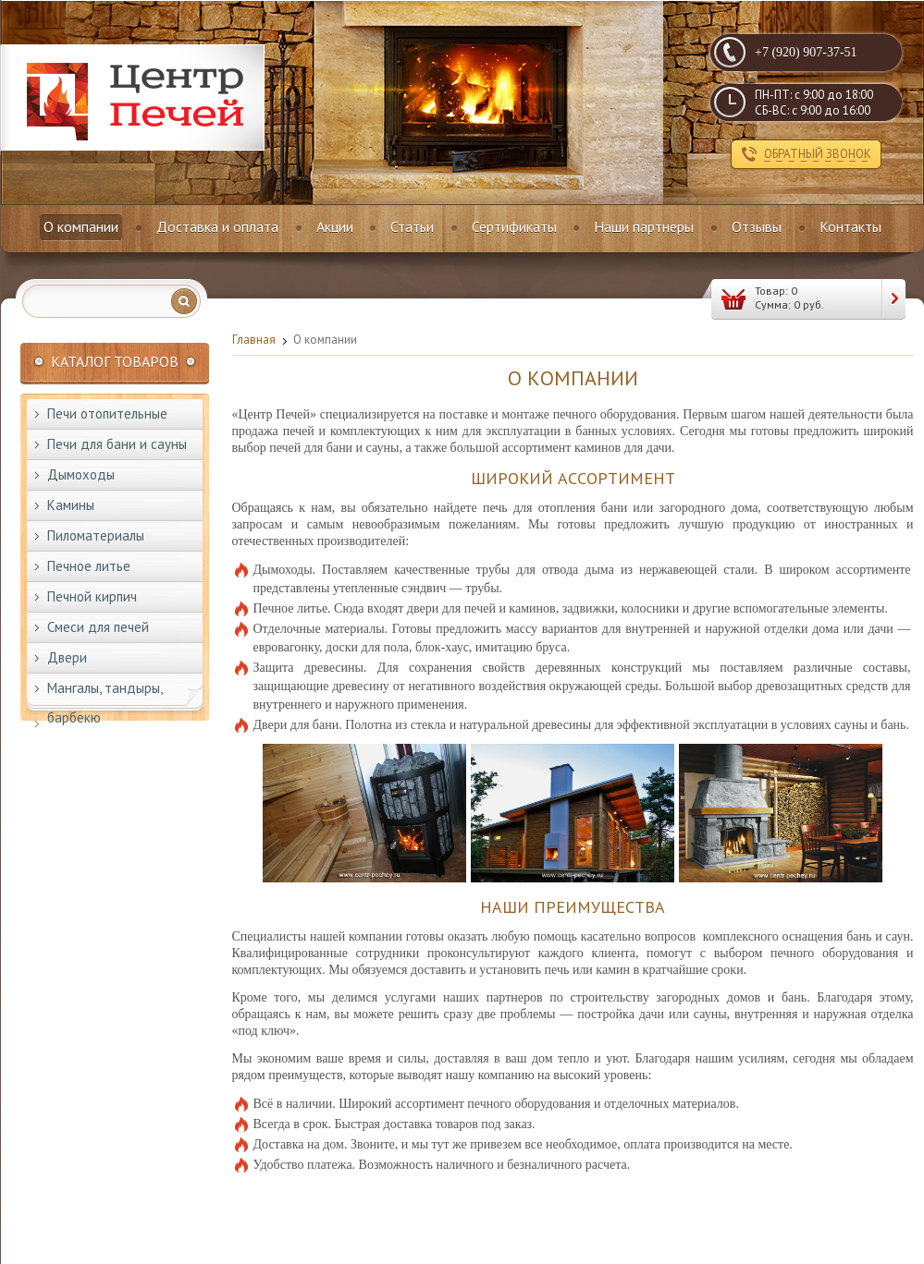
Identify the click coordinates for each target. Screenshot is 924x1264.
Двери (67, 657)
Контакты (850, 226)
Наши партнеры (644, 226)
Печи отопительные (107, 413)
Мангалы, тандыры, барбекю (105, 702)
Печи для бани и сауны (117, 444)
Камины (70, 505)
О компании (80, 226)
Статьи (412, 226)
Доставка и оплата (217, 226)
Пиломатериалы (95, 535)
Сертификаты (514, 226)
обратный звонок (817, 154)
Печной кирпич (92, 596)
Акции (334, 226)
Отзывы (757, 226)
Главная (254, 339)
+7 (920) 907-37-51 (806, 52)
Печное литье (88, 566)
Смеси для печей (98, 627)
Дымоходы (81, 474)
